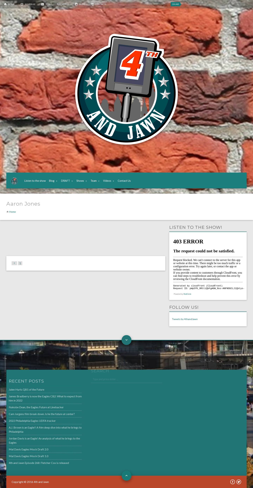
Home (11, 4)
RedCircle (187, 294)
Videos (65, 4)
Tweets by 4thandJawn (185, 319)
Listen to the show (35, 180)
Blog (82, 4)
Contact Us (124, 180)
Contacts (100, 4)
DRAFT (65, 180)
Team (48, 4)
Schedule (30, 4)
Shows (80, 180)
